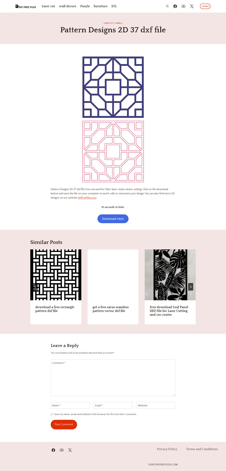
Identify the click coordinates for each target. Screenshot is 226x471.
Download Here (113, 219)
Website (143, 405)
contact (205, 6)
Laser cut (48, 6)
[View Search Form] (167, 6)
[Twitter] (70, 450)
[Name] (70, 405)
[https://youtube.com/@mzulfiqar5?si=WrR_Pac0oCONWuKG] (183, 6)
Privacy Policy (167, 449)
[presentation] (55, 274)
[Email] (113, 405)
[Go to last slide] (35, 287)
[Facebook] (53, 450)
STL (114, 6)
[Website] (155, 405)
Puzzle (85, 6)
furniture (101, 6)
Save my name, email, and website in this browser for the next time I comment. (95, 414)
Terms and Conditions (202, 449)
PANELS (119, 23)
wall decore (67, 6)
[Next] (190, 287)
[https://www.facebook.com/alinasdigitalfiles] (175, 6)
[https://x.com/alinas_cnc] (191, 6)
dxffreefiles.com (87, 197)
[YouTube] (61, 450)
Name (56, 405)
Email (99, 405)
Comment (58, 363)
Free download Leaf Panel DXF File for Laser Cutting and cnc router (169, 310)
